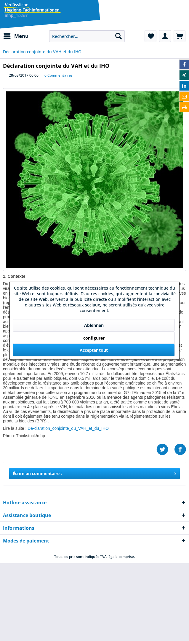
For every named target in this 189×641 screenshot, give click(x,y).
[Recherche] (118, 36)
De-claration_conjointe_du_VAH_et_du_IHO (68, 428)
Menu (16, 35)
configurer (94, 337)
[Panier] (179, 36)
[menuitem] (15, 36)
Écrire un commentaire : (94, 472)
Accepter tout (94, 350)
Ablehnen (94, 325)
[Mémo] (150, 36)
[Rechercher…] (87, 36)
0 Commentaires (58, 75)
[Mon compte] (165, 36)
